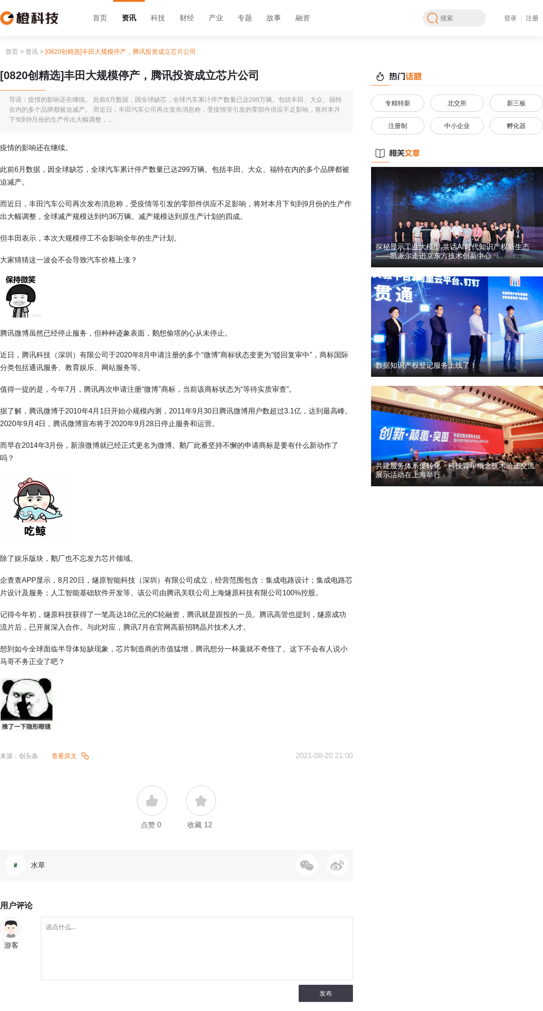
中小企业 (457, 125)
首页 (100, 18)
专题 (245, 18)
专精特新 (397, 103)
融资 (302, 18)
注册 (532, 18)
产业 (216, 18)
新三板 (516, 103)
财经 (187, 18)
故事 (274, 18)
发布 (325, 993)
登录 (510, 18)
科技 (158, 18)
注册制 (397, 125)
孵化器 (516, 125)
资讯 (129, 18)
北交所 (457, 103)
